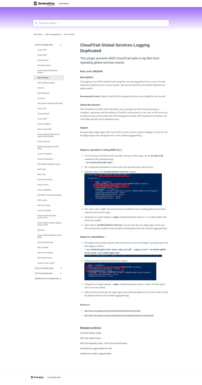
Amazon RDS (42, 55)
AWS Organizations (44, 65)
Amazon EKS (42, 50)
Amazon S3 (41, 98)
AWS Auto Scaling (43, 205)
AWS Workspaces (43, 93)
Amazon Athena (42, 185)
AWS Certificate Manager (46, 83)
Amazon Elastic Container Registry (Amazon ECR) (49, 224)
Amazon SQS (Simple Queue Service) (47, 71)
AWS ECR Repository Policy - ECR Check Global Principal (103, 343)
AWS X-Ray (41, 174)
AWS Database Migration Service (48, 164)
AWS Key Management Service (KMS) (48, 148)
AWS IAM (40, 88)
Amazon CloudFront (44, 124)
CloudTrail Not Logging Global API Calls (96, 348)
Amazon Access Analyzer (46, 263)
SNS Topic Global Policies (90, 338)
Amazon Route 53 (43, 141)
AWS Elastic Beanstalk (45, 242)
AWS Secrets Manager (45, 253)
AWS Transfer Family (44, 258)
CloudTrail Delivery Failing (90, 333)
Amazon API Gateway (44, 180)
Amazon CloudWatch (44, 154)
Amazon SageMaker (44, 190)
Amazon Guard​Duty (44, 210)
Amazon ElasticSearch (45, 159)
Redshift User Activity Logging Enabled (95, 354)
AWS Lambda (42, 200)
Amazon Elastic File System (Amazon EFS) (47, 217)
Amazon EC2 (42, 109)
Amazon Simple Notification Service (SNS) (49, 236)
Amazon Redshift (43, 114)
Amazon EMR (42, 119)
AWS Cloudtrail (43, 78)
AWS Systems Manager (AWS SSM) (49, 103)
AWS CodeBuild (42, 247)
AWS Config (41, 169)
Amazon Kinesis (42, 60)
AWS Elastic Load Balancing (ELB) (49, 195)
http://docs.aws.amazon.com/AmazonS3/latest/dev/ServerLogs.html (112, 311)
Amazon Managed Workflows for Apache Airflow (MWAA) (48, 135)
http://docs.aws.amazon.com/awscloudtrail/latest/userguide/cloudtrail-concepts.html (119, 315)
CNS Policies (64, 4)
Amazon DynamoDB (44, 129)
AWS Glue (41, 230)
